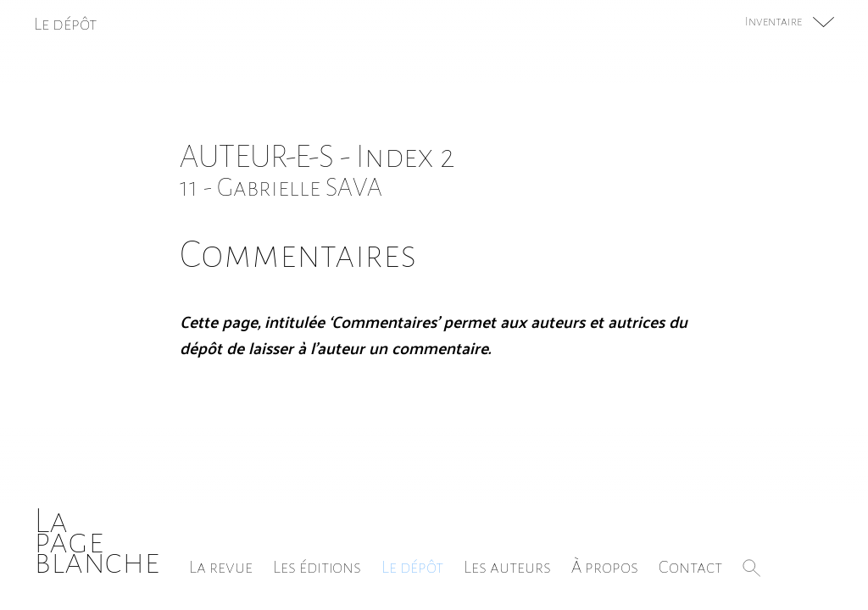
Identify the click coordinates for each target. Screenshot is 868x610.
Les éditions (317, 566)
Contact (690, 566)
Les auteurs (507, 566)
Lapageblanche (97, 541)
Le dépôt (412, 566)
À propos (604, 566)
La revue (221, 566)
